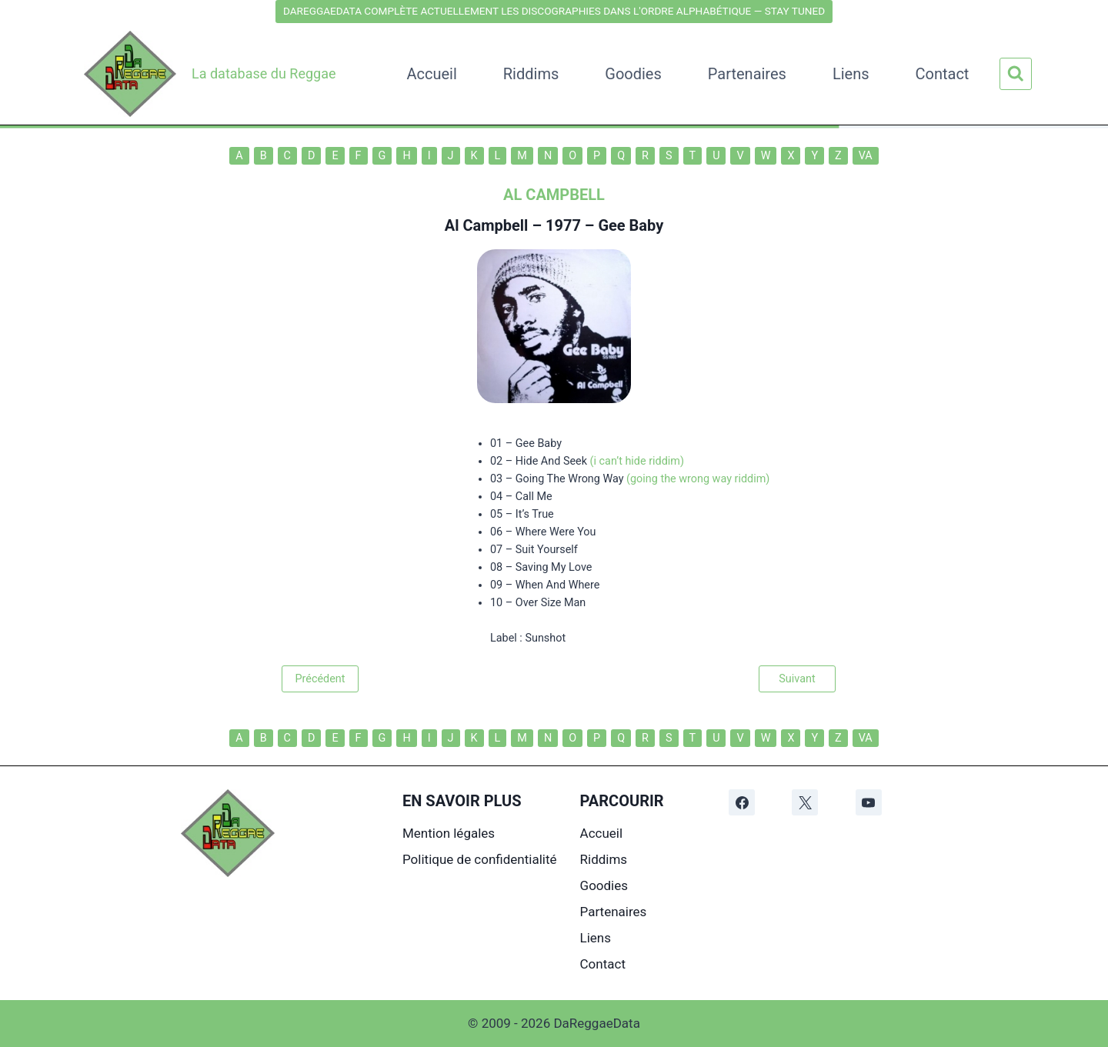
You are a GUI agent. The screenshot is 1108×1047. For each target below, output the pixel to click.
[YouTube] (869, 802)
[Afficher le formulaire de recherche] (1016, 74)
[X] (805, 802)
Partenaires (747, 74)
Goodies (633, 74)
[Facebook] (742, 802)
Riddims (531, 74)
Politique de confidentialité (479, 859)
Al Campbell (487, 225)
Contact (943, 74)
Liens (851, 74)
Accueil (431, 74)
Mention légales (448, 833)
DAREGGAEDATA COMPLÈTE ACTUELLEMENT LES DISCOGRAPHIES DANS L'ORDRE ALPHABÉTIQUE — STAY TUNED (554, 11)
